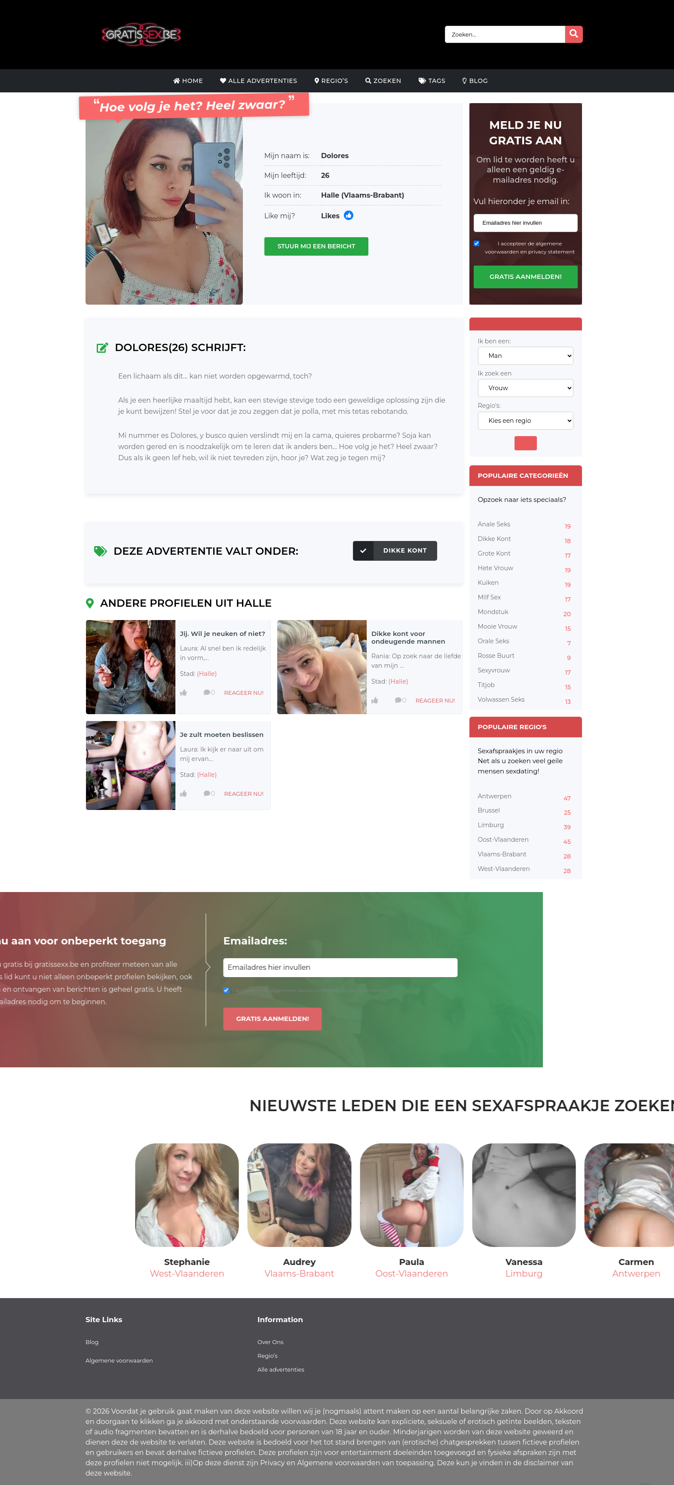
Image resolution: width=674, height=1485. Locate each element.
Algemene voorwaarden (119, 1360)
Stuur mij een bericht (316, 246)
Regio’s (331, 81)
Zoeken (383, 81)
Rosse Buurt (526, 657)
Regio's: (489, 405)
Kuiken (526, 584)
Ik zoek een (495, 373)
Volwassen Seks (526, 701)
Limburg (526, 826)
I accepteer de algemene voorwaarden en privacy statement (530, 247)
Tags (432, 81)
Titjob (526, 686)
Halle (330, 195)
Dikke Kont (390, 550)
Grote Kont (526, 555)
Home (188, 81)
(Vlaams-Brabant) (372, 195)
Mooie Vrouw (526, 628)
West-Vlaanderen (526, 870)
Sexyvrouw (526, 671)
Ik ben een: (494, 341)
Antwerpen (526, 797)
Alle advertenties (280, 1369)
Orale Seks (526, 642)
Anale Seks (526, 525)
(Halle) (207, 674)
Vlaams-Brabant (526, 855)
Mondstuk (526, 613)
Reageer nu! (243, 692)
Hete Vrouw (526, 569)
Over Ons (270, 1341)
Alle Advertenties (258, 81)
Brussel (526, 812)
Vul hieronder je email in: (522, 201)
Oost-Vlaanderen (526, 841)
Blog (475, 81)
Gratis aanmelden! (526, 276)
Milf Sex (526, 598)
